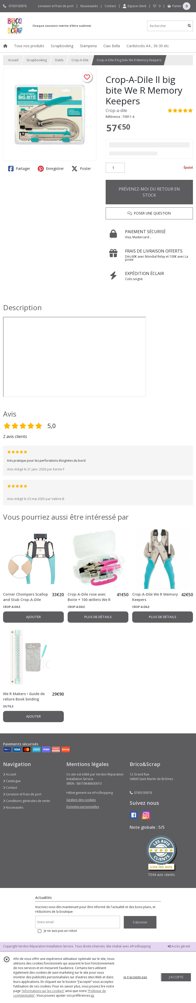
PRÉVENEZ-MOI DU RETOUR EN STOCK (149, 192)
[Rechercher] (189, 26)
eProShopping (140, 946)
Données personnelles (82, 807)
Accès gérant (179, 946)
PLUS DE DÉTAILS (98, 617)
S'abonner (140, 922)
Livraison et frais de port (22, 794)
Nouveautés (13, 807)
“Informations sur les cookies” (42, 991)
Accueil (13, 60)
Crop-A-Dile (80, 60)
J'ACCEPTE (176, 977)
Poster (81, 169)
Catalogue (12, 781)
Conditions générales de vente (26, 801)
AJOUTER (33, 617)
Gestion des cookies (81, 800)
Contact (110, 6)
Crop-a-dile (116, 110)
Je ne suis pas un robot (60, 931)
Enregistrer (51, 169)
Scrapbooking (37, 60)
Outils (59, 60)
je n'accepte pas (135, 977)
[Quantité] (115, 168)
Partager (19, 169)
